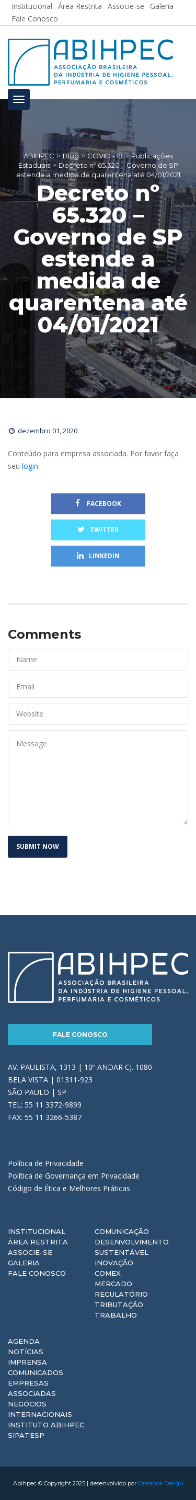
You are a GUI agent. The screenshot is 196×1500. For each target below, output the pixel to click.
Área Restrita (38, 1242)
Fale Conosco (34, 19)
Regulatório (121, 1294)
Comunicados (35, 1372)
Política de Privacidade (46, 1163)
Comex (108, 1273)
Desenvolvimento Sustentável (132, 1247)
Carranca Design (160, 1483)
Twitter (98, 529)
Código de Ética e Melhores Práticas (69, 1188)
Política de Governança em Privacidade (74, 1176)
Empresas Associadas (32, 1388)
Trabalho (116, 1315)
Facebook (98, 503)
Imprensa (27, 1362)
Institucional (36, 1231)
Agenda (24, 1341)
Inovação (114, 1263)
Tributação (119, 1304)
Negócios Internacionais (40, 1409)
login (30, 466)
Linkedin (98, 555)
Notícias (25, 1351)
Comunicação (122, 1231)
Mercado (113, 1283)
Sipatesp (26, 1435)
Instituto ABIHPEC (46, 1425)
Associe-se (30, 1252)
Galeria (24, 1263)
